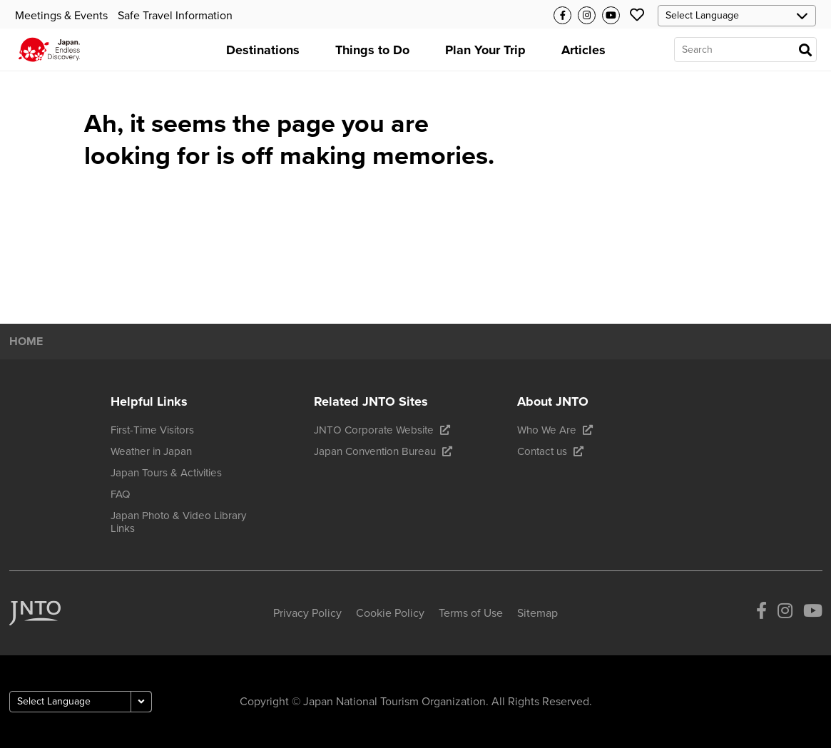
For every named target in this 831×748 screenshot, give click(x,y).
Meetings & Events (61, 16)
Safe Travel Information (175, 16)
